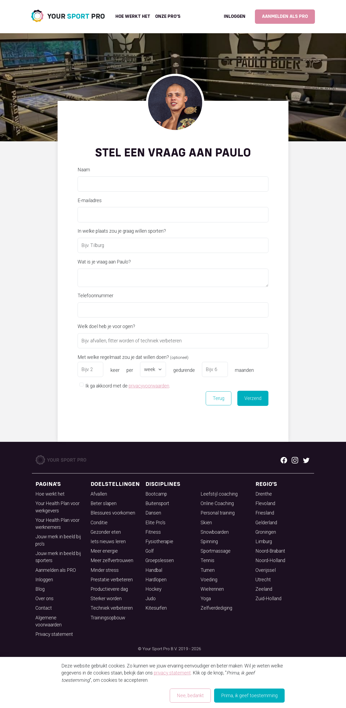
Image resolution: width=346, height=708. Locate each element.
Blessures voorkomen (113, 513)
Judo (150, 598)
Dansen (153, 513)
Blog (40, 589)
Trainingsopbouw (108, 617)
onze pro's (168, 16)
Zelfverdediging (216, 608)
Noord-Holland (270, 560)
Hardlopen (156, 579)
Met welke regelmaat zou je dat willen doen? (133, 357)
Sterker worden (106, 598)
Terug (218, 398)
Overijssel (265, 570)
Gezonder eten (106, 532)
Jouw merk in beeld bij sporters (58, 557)
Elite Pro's (155, 522)
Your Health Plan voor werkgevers (57, 507)
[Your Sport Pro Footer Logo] (61, 459)
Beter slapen (104, 503)
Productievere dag (109, 589)
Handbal (153, 570)
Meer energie (104, 551)
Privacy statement (54, 634)
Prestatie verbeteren (112, 579)
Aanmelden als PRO (285, 16)
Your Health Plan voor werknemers (57, 523)
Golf (149, 551)
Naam (84, 169)
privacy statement (172, 673)
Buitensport (157, 503)
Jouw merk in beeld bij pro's (58, 540)
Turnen (208, 570)
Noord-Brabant (270, 551)
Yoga (206, 598)
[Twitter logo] (306, 460)
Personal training (218, 513)
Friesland (264, 513)
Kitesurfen (156, 608)
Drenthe (263, 494)
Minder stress (105, 570)
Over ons (44, 598)
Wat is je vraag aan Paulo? (104, 262)
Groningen (265, 532)
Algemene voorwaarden (48, 621)
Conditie (99, 522)
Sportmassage (216, 551)
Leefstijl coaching (219, 494)
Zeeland (263, 589)
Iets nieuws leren (108, 541)
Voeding (209, 579)
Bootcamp (156, 494)
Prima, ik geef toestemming (249, 695)
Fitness (153, 532)
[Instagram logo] (295, 460)
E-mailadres (90, 200)
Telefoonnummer (95, 295)
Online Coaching (217, 503)
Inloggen (234, 16)
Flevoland (265, 503)
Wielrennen (212, 589)
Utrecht (263, 579)
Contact (43, 608)
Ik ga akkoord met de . (127, 385)
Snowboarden (215, 532)
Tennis (207, 560)
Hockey (153, 589)
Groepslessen (159, 560)
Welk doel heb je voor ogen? (106, 326)
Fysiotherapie (159, 541)
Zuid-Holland (268, 598)
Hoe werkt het (132, 16)
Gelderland (266, 522)
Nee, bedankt (190, 695)
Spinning (209, 541)
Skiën (206, 522)
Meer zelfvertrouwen (112, 560)
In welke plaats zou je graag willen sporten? (122, 231)
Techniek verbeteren (112, 608)
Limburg (263, 541)
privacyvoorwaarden (149, 386)
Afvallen (99, 494)
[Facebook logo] (284, 460)
